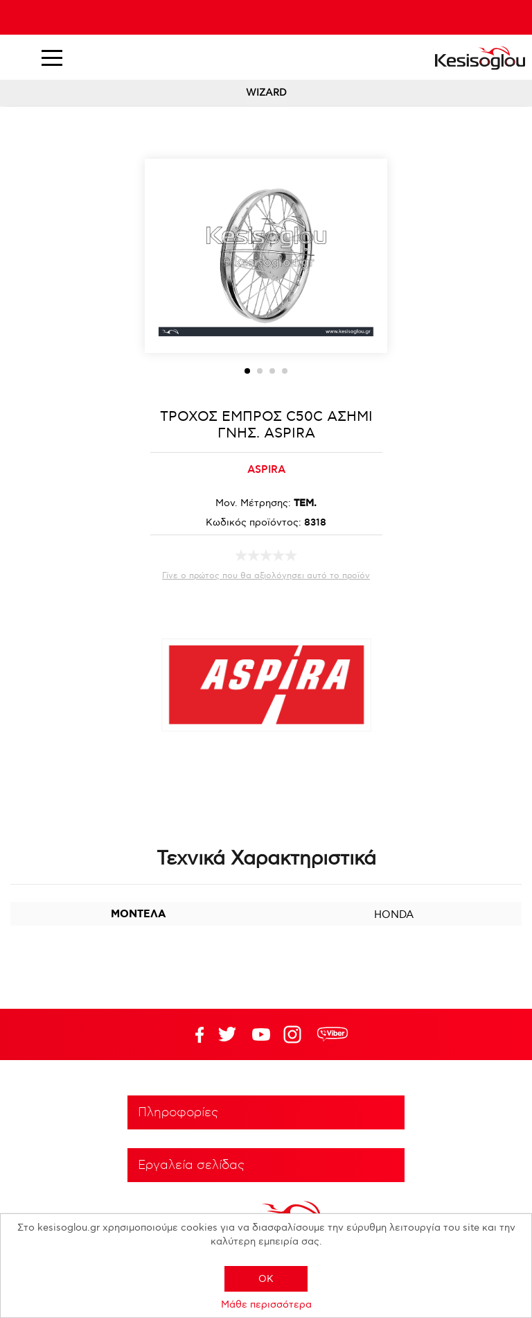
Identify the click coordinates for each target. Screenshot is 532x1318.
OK (266, 1279)
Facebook (193, 1034)
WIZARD (266, 92)
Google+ (295, 1034)
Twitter (261, 1034)
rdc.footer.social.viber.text (332, 1034)
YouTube (227, 1034)
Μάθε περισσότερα (266, 1304)
